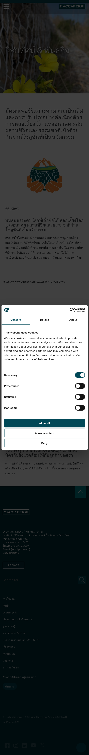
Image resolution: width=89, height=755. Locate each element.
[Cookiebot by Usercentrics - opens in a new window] (69, 310)
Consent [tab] (15, 319)
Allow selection (44, 433)
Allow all (44, 422)
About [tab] (73, 319)
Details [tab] (44, 319)
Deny (44, 442)
